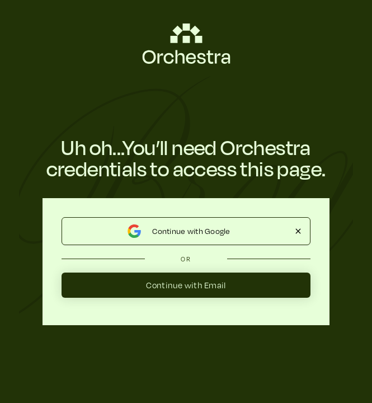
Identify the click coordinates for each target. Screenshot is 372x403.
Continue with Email (185, 284)
